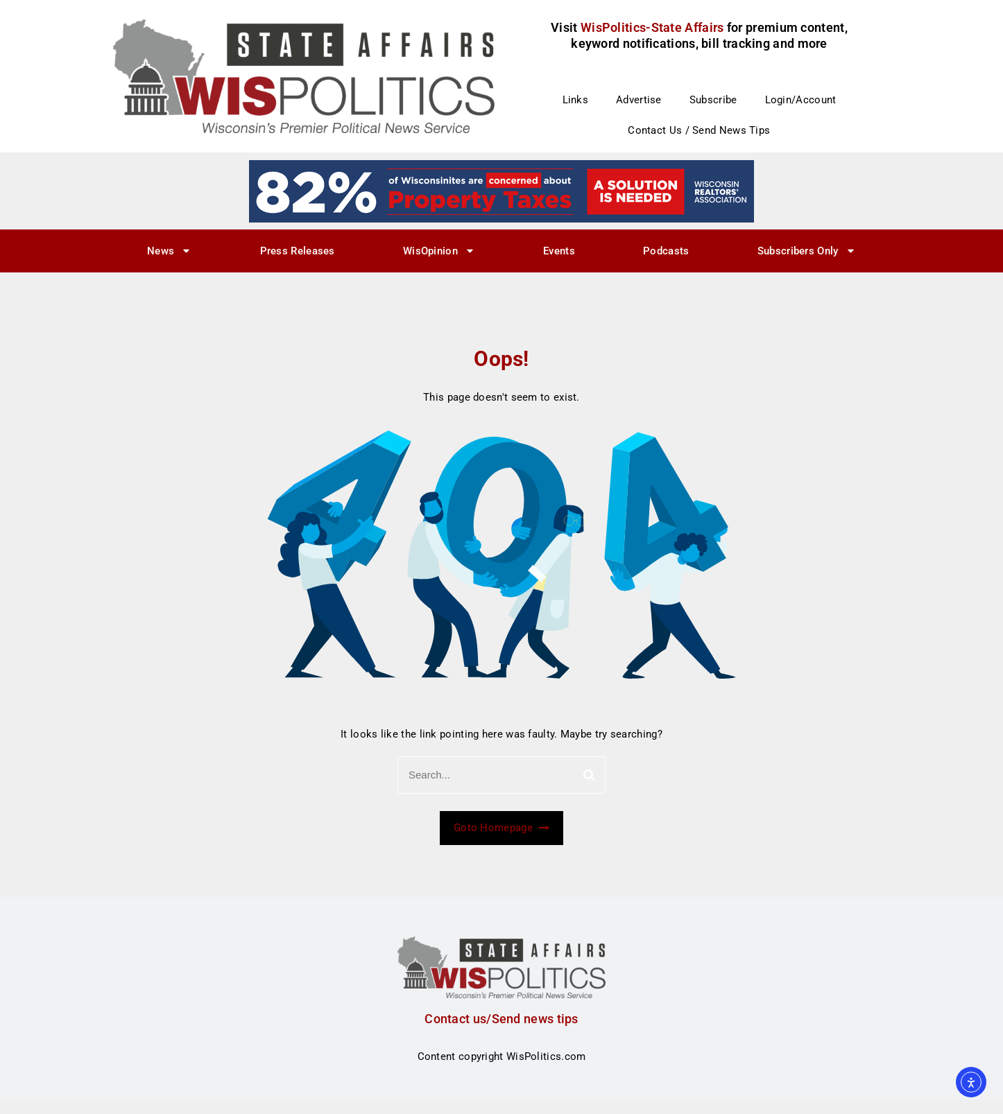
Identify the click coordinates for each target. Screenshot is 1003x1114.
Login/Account (801, 100)
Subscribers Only (806, 250)
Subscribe (713, 100)
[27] (501, 190)
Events (559, 251)
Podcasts (666, 251)
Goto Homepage (501, 827)
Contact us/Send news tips (501, 1018)
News (169, 250)
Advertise (639, 100)
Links (576, 100)
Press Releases (297, 251)
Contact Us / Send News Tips (699, 130)
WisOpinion (439, 250)
